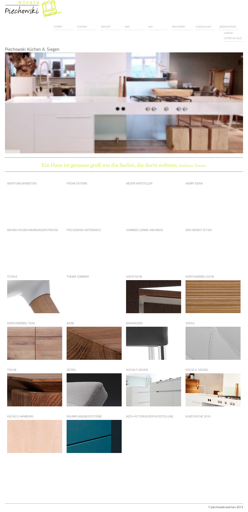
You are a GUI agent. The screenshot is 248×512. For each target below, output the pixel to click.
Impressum (203, 26)
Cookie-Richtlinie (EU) (232, 35)
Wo (150, 26)
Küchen (82, 26)
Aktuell (105, 26)
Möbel (58, 26)
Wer (127, 26)
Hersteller (178, 26)
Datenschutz (227, 26)
